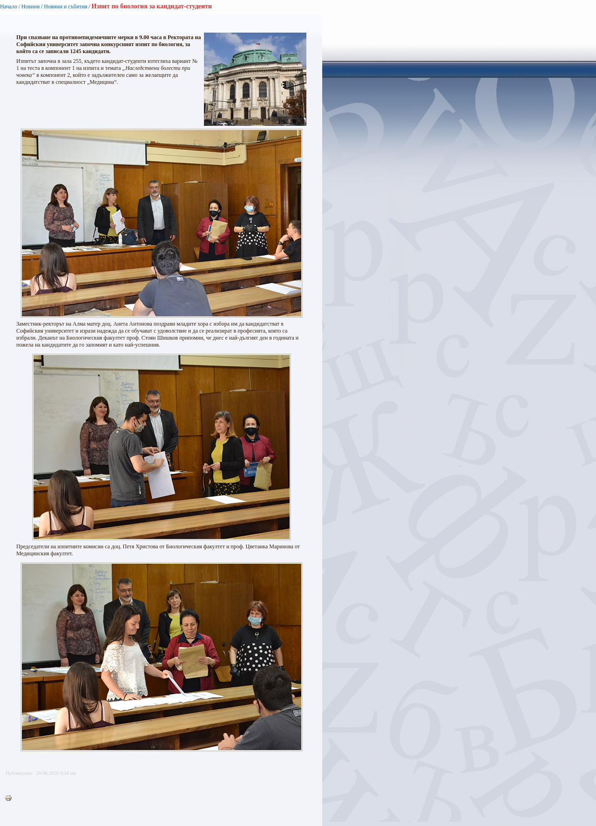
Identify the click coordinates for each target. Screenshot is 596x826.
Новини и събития (65, 6)
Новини (30, 6)
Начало (8, 6)
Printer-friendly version (11, 798)
